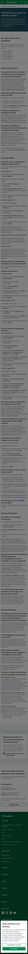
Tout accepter (14, 948)
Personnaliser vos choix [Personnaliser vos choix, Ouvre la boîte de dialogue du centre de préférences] (14, 945)
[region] (14, 937)
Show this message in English (10, 940)
